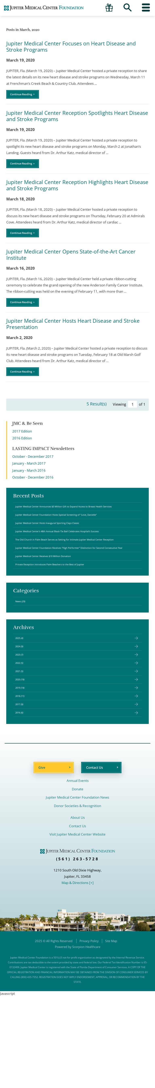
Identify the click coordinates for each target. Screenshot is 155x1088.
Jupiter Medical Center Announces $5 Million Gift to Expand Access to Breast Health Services (74, 522)
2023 (22, 721)
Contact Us (94, 859)
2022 (22, 733)
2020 (23, 756)
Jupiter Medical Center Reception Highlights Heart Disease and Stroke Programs (77, 190)
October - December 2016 (32, 489)
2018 (23, 779)
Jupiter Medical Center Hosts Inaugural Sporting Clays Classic (62, 547)
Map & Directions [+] (78, 974)
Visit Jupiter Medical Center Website (77, 926)
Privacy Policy (89, 1033)
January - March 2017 (29, 475)
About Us (77, 909)
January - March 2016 (29, 482)
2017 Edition (22, 443)
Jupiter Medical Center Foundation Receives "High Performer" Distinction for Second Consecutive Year (74, 592)
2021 (22, 744)
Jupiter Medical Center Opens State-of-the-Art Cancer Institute (71, 262)
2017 (22, 791)
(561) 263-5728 (77, 951)
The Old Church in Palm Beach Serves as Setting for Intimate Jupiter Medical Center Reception (73, 577)
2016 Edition (22, 450)
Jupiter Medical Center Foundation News (77, 889)
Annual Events (78, 872)
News (23, 658)
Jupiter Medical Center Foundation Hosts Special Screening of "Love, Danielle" (75, 536)
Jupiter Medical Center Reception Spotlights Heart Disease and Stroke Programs (77, 118)
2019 (23, 768)
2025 (22, 698)
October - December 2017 (32, 468)
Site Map (111, 1033)
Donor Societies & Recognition (77, 897)
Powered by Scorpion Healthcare (77, 1039)
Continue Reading (24, 95)
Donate (77, 881)
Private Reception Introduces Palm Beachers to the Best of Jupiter (66, 617)
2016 (22, 803)
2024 (22, 710)
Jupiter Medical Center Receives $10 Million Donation (56, 606)
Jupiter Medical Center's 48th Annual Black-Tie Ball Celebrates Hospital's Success (70, 561)
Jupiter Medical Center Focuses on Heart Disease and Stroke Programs (71, 46)
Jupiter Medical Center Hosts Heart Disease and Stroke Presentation (73, 333)
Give (41, 859)
